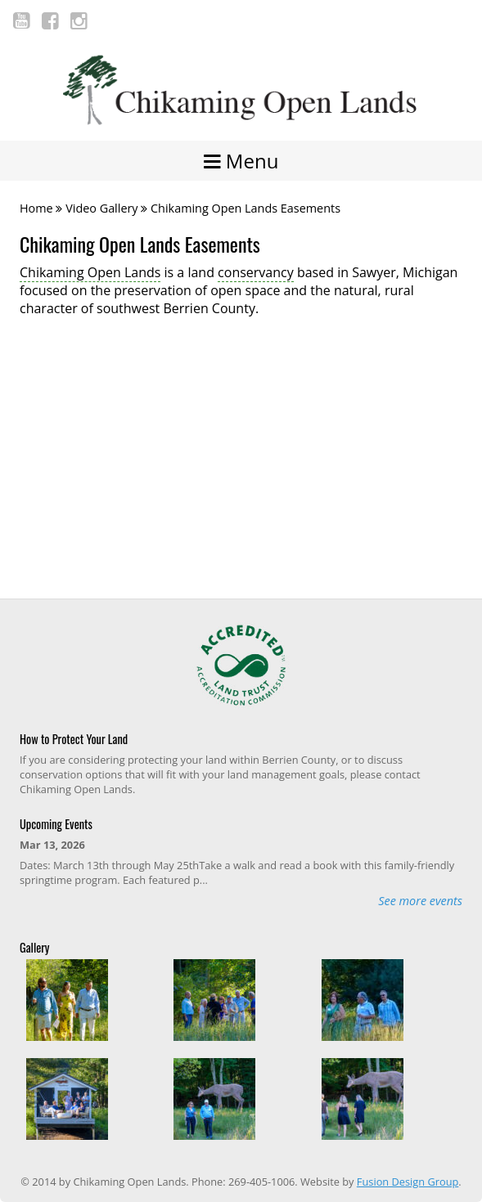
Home (36, 208)
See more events (420, 900)
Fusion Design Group (407, 1181)
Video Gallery (101, 208)
